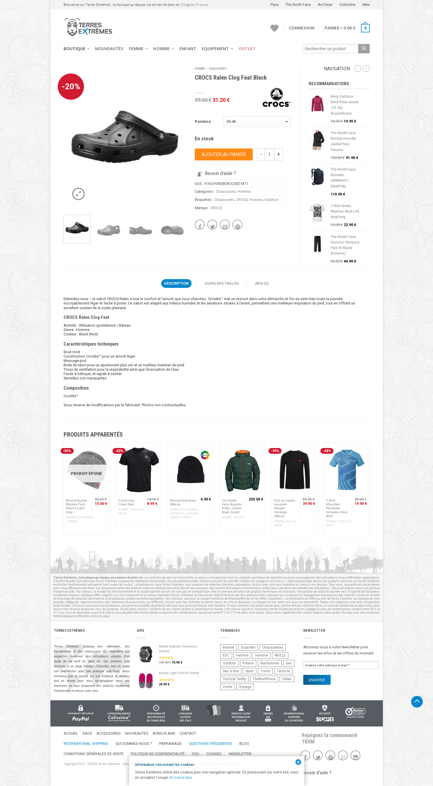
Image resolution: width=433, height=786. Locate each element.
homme (286, 605)
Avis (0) (262, 283)
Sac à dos (231, 671)
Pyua (274, 4)
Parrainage (170, 743)
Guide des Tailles (222, 283)
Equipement (215, 48)
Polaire (248, 663)
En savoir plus (181, 778)
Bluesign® (236, 598)
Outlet (247, 48)
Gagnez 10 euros (195, 4)
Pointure (203, 121)
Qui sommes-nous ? (133, 743)
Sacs (87, 733)
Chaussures (217, 68)
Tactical (283, 671)
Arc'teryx (325, 4)
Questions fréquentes (210, 743)
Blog (244, 743)
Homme (161, 48)
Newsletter (240, 754)
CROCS (242, 199)
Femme (136, 48)
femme (296, 605)
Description (176, 283)
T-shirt (265, 671)
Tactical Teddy (234, 679)
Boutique (74, 48)
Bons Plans (164, 733)
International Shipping (86, 743)
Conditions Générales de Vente (94, 754)
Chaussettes (272, 647)
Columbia (347, 4)
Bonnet (228, 647)
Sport (250, 671)
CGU (195, 754)
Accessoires (109, 733)
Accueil (71, 733)
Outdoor (271, 199)
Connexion (301, 28)
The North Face (298, 4)
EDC (226, 655)
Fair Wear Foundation (268, 598)
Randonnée (269, 663)
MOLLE (280, 655)
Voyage (245, 687)
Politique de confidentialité (158, 754)
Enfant (187, 48)
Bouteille (248, 647)
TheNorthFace (264, 679)
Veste (227, 687)
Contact (188, 733)
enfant (306, 605)
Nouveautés (109, 48)
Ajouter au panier (224, 154)
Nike (366, 4)
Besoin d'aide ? (216, 173)
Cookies (214, 754)
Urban (287, 679)
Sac (289, 663)
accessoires (137, 602)
